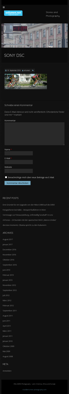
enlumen (27, 70)
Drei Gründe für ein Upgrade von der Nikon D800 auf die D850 (29, 204)
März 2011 (7, 331)
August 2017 (8, 239)
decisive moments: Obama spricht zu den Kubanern (24, 225)
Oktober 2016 (8, 259)
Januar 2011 (7, 336)
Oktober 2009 (8, 346)
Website (8, 167)
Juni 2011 (6, 320)
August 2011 (8, 315)
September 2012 (10, 290)
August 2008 (8, 356)
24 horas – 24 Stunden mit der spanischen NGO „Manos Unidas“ (29, 220)
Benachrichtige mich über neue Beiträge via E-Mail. (31, 177)
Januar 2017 (7, 244)
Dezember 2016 (9, 249)
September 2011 (10, 310)
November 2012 (9, 285)
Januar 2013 (7, 280)
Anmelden (7, 371)
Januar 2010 (7, 341)
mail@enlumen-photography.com (34, 389)
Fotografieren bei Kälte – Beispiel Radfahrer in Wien (24, 210)
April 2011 (7, 326)
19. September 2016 (14, 70)
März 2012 (7, 300)
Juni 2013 (6, 270)
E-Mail (8, 158)
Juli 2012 (6, 295)
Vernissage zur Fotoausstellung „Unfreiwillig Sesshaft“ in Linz (28, 215)
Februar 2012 (8, 305)
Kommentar (10, 120)
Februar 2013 (8, 275)
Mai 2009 (6, 351)
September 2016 (10, 265)
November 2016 (9, 254)
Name (8, 149)
